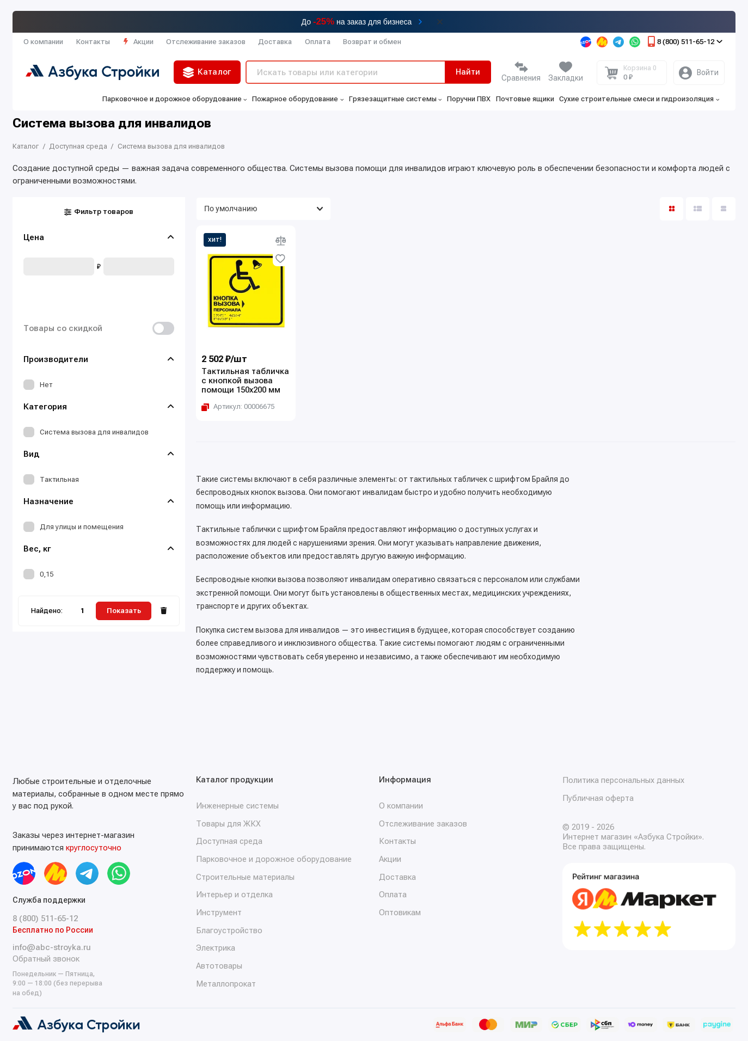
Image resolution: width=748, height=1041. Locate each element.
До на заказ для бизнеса (357, 21)
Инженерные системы (237, 806)
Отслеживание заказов (206, 42)
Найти (468, 72)
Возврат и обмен (372, 42)
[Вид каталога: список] (697, 209)
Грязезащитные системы (395, 99)
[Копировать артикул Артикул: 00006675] (237, 406)
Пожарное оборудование (298, 99)
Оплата (317, 42)
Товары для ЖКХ (228, 824)
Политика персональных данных (623, 780)
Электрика (215, 948)
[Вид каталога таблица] (723, 209)
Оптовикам (400, 912)
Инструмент (219, 912)
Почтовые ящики (525, 99)
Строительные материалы (245, 877)
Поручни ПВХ (469, 99)
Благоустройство (229, 930)
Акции (137, 42)
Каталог (207, 72)
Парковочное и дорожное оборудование (174, 99)
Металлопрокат (226, 984)
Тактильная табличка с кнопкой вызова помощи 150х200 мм (245, 381)
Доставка (275, 42)
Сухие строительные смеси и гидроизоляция (639, 99)
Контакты (93, 42)
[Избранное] (565, 72)
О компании (43, 42)
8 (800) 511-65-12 (684, 41)
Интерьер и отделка (234, 894)
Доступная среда (229, 841)
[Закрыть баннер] (439, 21)
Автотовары (219, 966)
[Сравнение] (521, 72)
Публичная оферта (598, 798)
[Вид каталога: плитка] (671, 209)
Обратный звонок (46, 959)
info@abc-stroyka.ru (52, 947)
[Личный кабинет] (699, 72)
